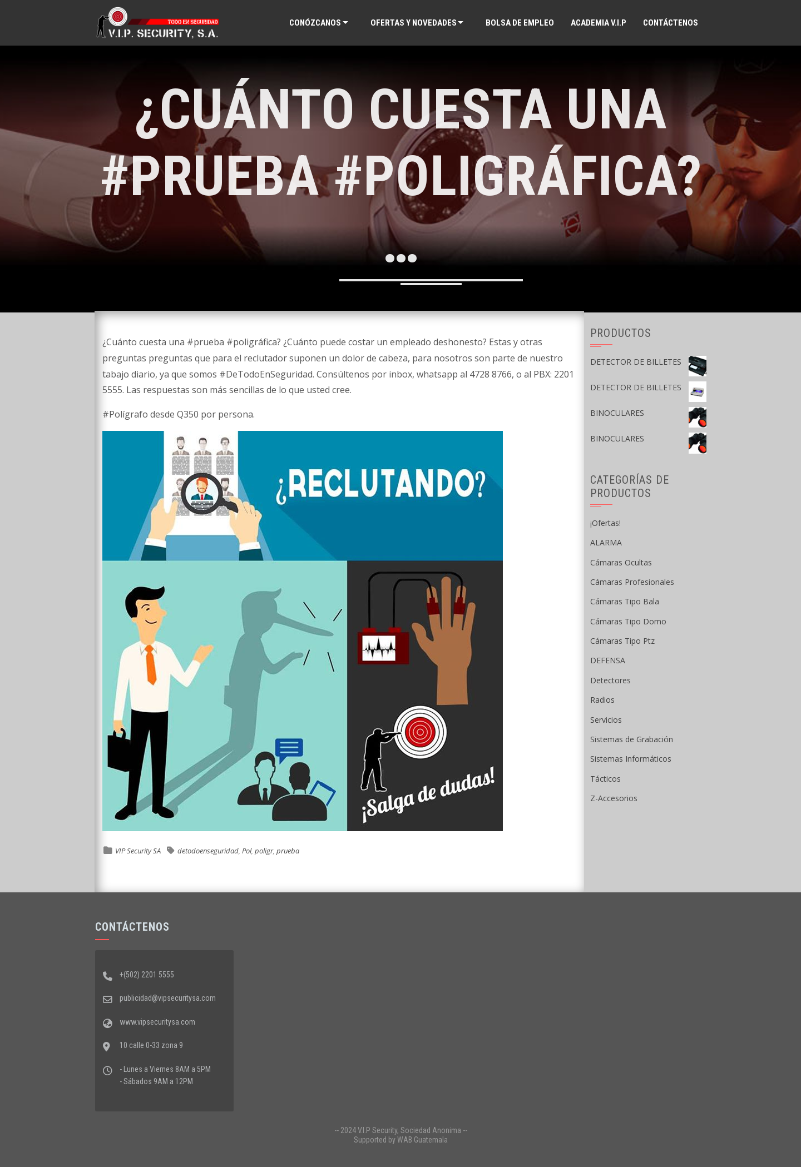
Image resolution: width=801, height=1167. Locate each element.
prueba (287, 851)
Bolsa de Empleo (520, 23)
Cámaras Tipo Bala (624, 601)
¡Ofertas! (605, 523)
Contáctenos (670, 23)
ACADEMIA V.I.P (598, 23)
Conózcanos (315, 23)
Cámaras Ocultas (621, 562)
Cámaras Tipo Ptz (622, 640)
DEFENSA (607, 660)
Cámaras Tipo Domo (628, 621)
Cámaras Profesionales (632, 582)
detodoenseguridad (208, 851)
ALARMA (606, 542)
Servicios (606, 719)
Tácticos (605, 778)
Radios (602, 699)
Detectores (610, 680)
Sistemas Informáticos (630, 758)
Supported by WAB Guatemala (401, 1139)
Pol (246, 851)
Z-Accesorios (613, 798)
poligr (264, 851)
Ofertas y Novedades (413, 23)
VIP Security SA (138, 851)
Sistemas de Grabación (631, 739)
